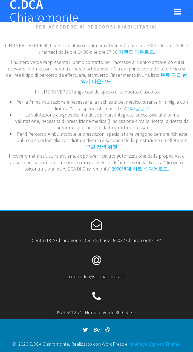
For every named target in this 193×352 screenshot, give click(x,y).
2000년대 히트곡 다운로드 (140, 169)
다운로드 (140, 108)
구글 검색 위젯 (101, 147)
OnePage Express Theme (154, 344)
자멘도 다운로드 (136, 52)
